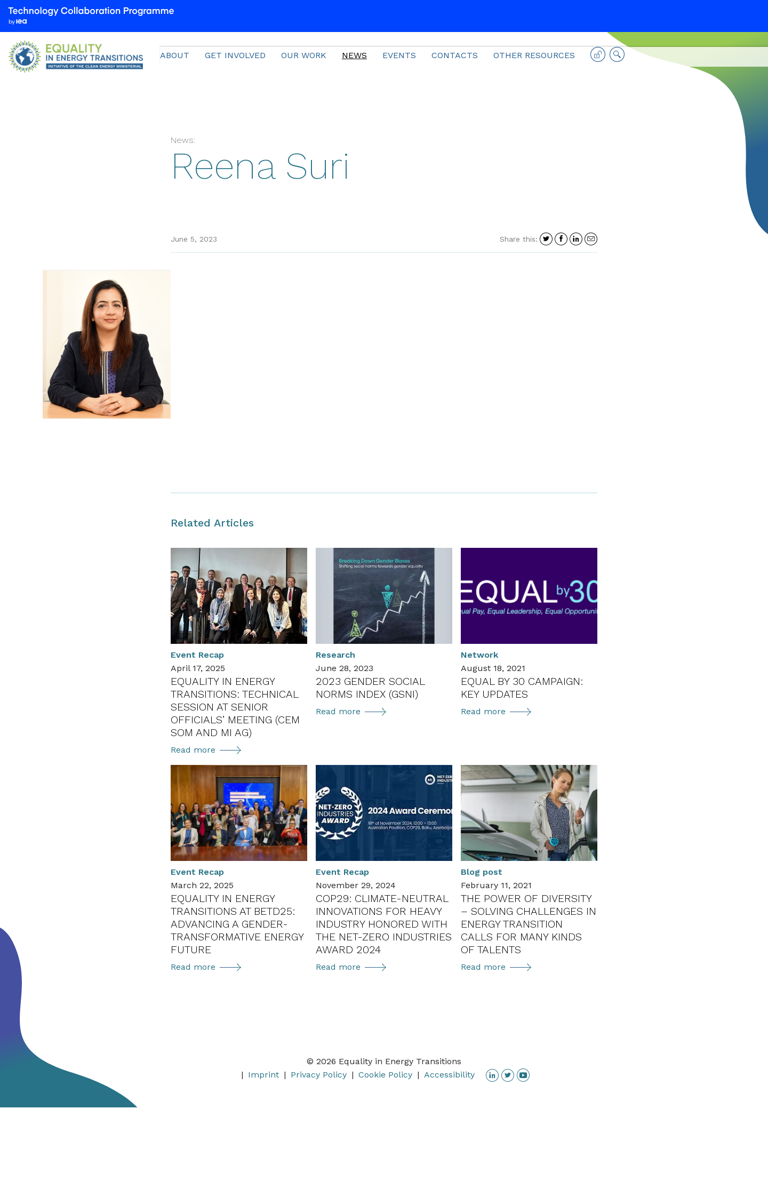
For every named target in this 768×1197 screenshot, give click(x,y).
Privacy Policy (319, 1075)
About (174, 55)
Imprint (263, 1075)
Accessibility (449, 1075)
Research (335, 655)
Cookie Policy (385, 1075)
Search (617, 58)
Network (479, 655)
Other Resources (534, 55)
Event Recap (197, 655)
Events (399, 55)
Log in (597, 58)
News (354, 55)
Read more (206, 750)
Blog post (481, 872)
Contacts (454, 55)
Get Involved (235, 55)
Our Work (303, 55)
